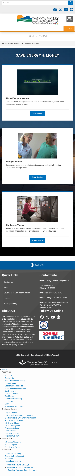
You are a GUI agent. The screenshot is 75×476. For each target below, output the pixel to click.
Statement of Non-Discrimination (17, 293)
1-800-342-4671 (55, 293)
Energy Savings (37, 240)
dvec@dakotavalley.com (58, 302)
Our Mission (9, 396)
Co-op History (10, 383)
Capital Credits (11, 413)
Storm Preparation (12, 433)
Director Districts (11, 394)
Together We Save (12, 436)
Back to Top (39, 265)
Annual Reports (11, 445)
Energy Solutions (37, 177)
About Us (8, 375)
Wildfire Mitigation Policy (14, 406)
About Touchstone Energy (15, 381)
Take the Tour (37, 114)
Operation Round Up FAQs (18, 465)
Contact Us (8, 282)
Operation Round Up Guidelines (20, 467)
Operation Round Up (13, 461)
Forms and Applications (14, 420)
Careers (7, 298)
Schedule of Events (12, 447)
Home (4, 369)
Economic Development (14, 456)
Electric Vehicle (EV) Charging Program (20, 418)
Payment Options (12, 428)
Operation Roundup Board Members (21, 470)
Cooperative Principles (14, 386)
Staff (7, 404)
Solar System (10, 431)
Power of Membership (13, 399)
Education (9, 459)
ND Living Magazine (13, 442)
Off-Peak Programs (12, 426)
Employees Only (10, 304)
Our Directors (10, 391)
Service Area (10, 401)
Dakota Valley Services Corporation (19, 415)
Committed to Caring (13, 453)
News (6, 287)
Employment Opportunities (15, 388)
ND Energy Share (12, 423)
